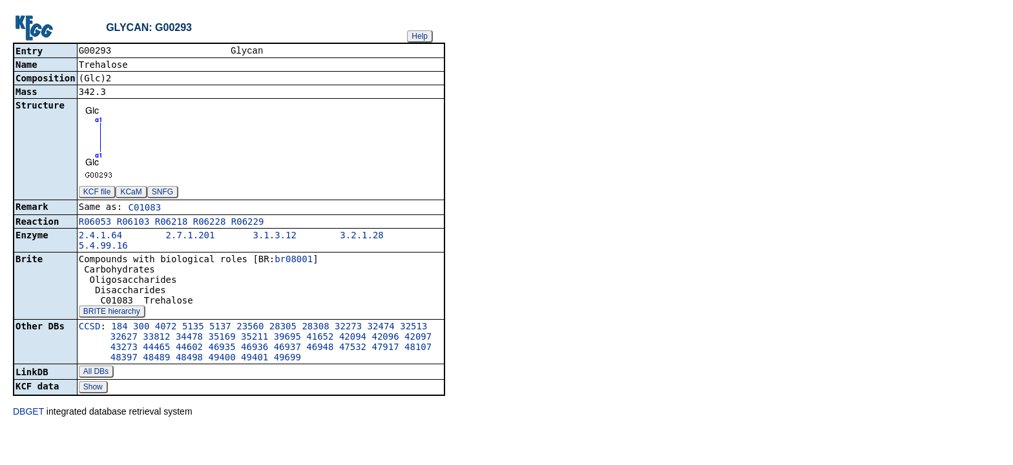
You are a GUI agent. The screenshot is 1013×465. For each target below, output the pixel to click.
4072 (166, 327)
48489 (156, 358)
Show (93, 388)
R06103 (133, 223)
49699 (287, 358)
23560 (250, 327)
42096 (385, 338)
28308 (315, 327)
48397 (124, 358)
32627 (124, 338)
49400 (222, 358)
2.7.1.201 (190, 236)
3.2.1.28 (361, 236)
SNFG (162, 193)
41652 (319, 338)
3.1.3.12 (274, 236)
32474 (381, 327)
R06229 (247, 223)
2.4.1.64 (100, 236)
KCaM (130, 193)
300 (141, 327)
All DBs (96, 372)
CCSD (90, 327)
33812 (156, 338)
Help (420, 36)
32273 (348, 327)
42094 (352, 338)
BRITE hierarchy (111, 312)
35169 (222, 338)
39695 (287, 338)
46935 (222, 348)
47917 (385, 348)
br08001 (294, 260)
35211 (254, 338)
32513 (413, 327)
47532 (352, 348)
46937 (287, 348)
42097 (418, 338)
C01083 (145, 208)
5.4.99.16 (103, 247)
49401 (254, 358)
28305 (283, 327)
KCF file (97, 193)
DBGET (28, 413)
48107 (418, 348)
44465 (156, 348)
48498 (189, 358)
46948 (319, 348)
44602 (189, 348)
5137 (220, 327)
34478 (189, 338)
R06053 (95, 223)
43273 (124, 348)
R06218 (171, 223)
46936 (254, 348)
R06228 (209, 223)
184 (119, 327)
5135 (193, 327)
